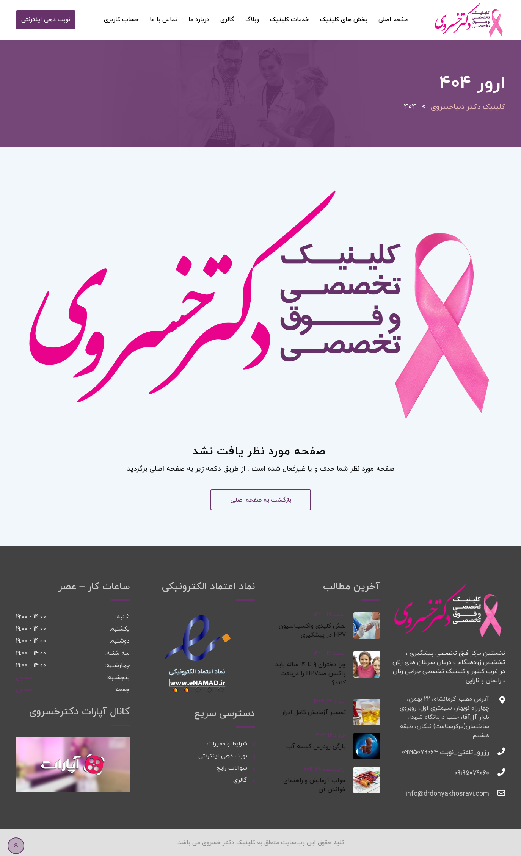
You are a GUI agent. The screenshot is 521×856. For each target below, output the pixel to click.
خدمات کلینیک (289, 20)
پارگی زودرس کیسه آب (316, 746)
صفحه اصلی (393, 20)
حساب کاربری (121, 20)
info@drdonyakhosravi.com (481, 794)
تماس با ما (163, 20)
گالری (227, 20)
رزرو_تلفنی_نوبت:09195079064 (481, 752)
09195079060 (481, 773)
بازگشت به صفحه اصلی (260, 500)
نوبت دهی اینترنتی (45, 20)
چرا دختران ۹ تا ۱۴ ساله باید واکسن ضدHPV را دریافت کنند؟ (310, 673)
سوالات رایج (230, 768)
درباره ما (198, 20)
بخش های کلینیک (343, 20)
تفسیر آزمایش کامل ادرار (314, 712)
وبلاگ (252, 20)
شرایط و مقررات (227, 744)
